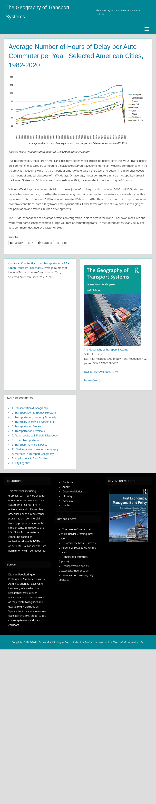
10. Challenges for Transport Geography (35, 449)
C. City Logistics (21, 463)
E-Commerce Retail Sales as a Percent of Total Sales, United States (77, 547)
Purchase (67, 500)
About (66, 487)
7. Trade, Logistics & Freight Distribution (35, 435)
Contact (67, 505)
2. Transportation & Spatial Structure (34, 412)
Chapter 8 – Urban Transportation (41, 263)
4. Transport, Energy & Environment (33, 421)
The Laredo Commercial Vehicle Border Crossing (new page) (76, 533)
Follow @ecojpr (93, 380)
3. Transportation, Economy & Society (34, 417)
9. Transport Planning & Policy (29, 444)
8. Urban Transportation (26, 440)
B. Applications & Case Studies (30, 458)
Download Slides (72, 491)
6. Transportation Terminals (28, 431)
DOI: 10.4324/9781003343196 (101, 371)
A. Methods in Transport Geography (33, 453)
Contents (13, 263)
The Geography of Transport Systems (106, 349)
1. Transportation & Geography (30, 408)
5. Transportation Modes (26, 426)
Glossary (67, 496)
